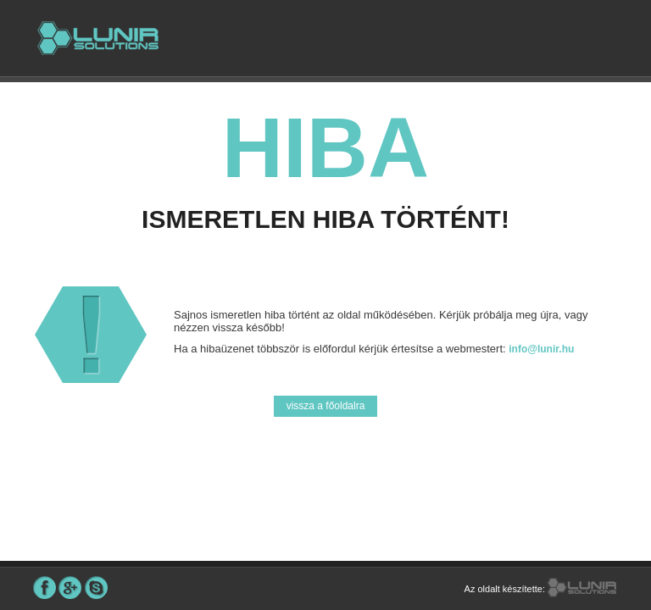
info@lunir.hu (541, 349)
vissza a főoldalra (326, 406)
